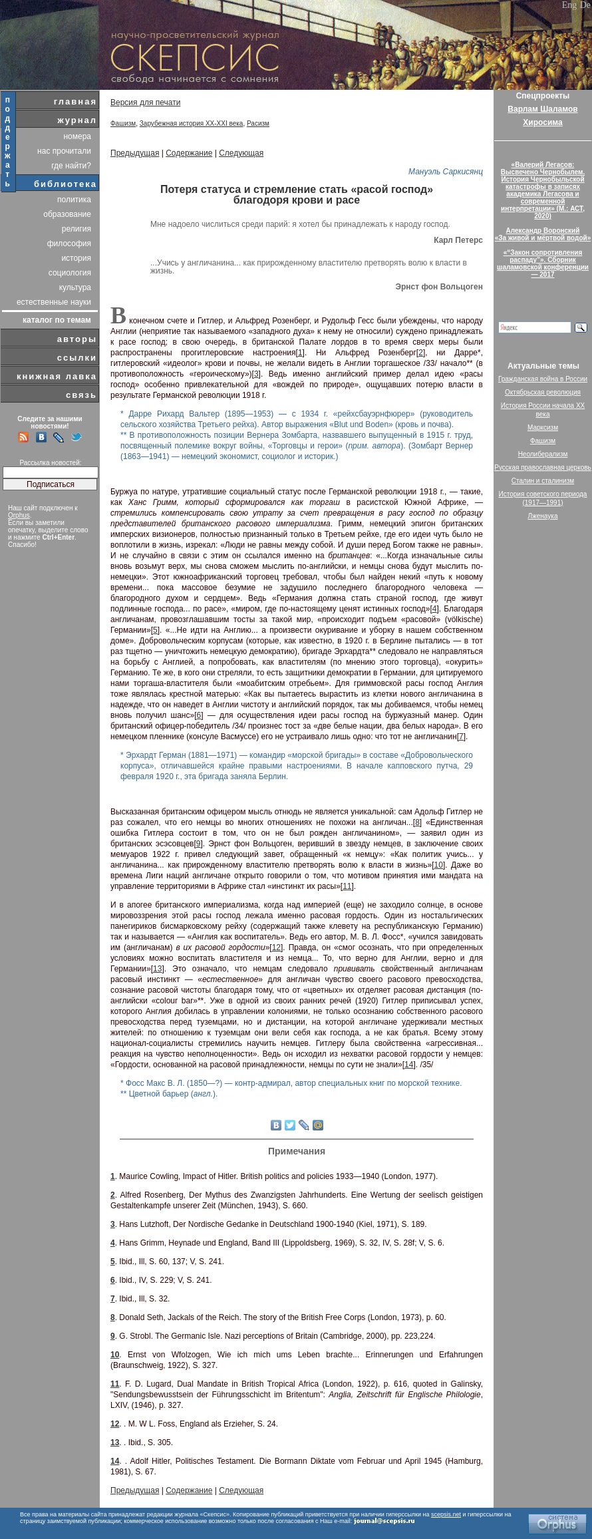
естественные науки (54, 302)
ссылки (77, 358)
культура (75, 287)
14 (408, 1064)
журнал (77, 120)
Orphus (19, 515)
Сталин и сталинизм (543, 480)
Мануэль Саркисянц (445, 171)
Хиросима (542, 122)
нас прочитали (64, 151)
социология (70, 272)
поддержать (8, 141)
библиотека (65, 184)
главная (75, 101)
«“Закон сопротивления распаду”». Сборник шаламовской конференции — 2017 (543, 263)
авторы (77, 339)
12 (276, 947)
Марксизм (542, 427)
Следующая (241, 153)
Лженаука (543, 516)
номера (77, 136)
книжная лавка (57, 376)
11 (347, 886)
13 (157, 968)
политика (74, 199)
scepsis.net (446, 1514)
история (76, 258)
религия (76, 229)
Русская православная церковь (542, 467)
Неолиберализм (543, 454)
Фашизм (123, 123)
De (585, 5)
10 (438, 865)
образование (67, 214)
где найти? (71, 165)
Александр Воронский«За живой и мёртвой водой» (543, 234)
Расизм (258, 123)
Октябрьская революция (543, 392)
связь (81, 395)
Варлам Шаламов (542, 109)
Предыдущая (134, 153)
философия (69, 243)
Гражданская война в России (542, 379)
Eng (569, 5)
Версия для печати (145, 102)
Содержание (189, 153)
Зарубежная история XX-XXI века (191, 123)
